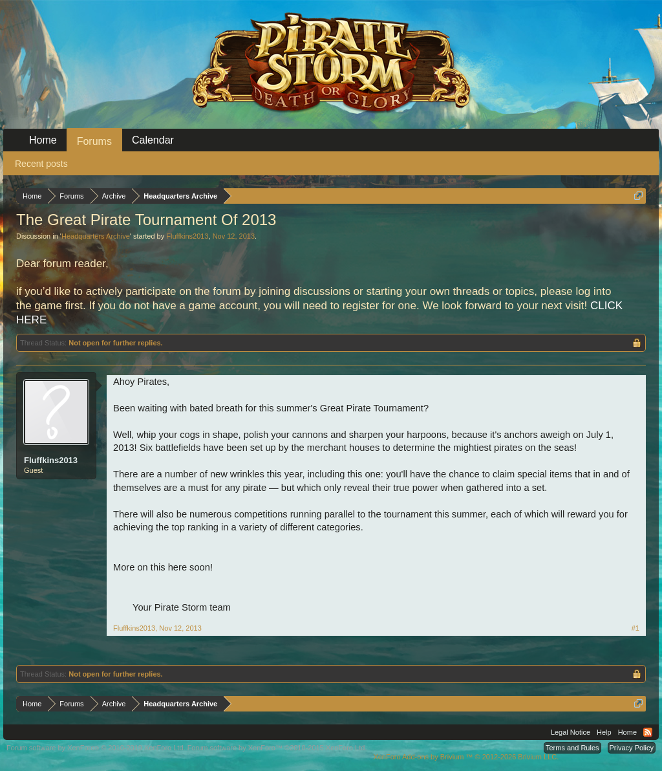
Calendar (153, 140)
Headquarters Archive (95, 236)
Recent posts (41, 163)
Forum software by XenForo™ (277, 748)
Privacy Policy (632, 748)
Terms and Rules (572, 748)
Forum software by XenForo (96, 748)
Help (604, 732)
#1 (635, 628)
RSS (647, 732)
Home (43, 140)
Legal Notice (570, 732)
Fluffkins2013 (187, 236)
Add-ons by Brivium (466, 757)
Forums (94, 141)
